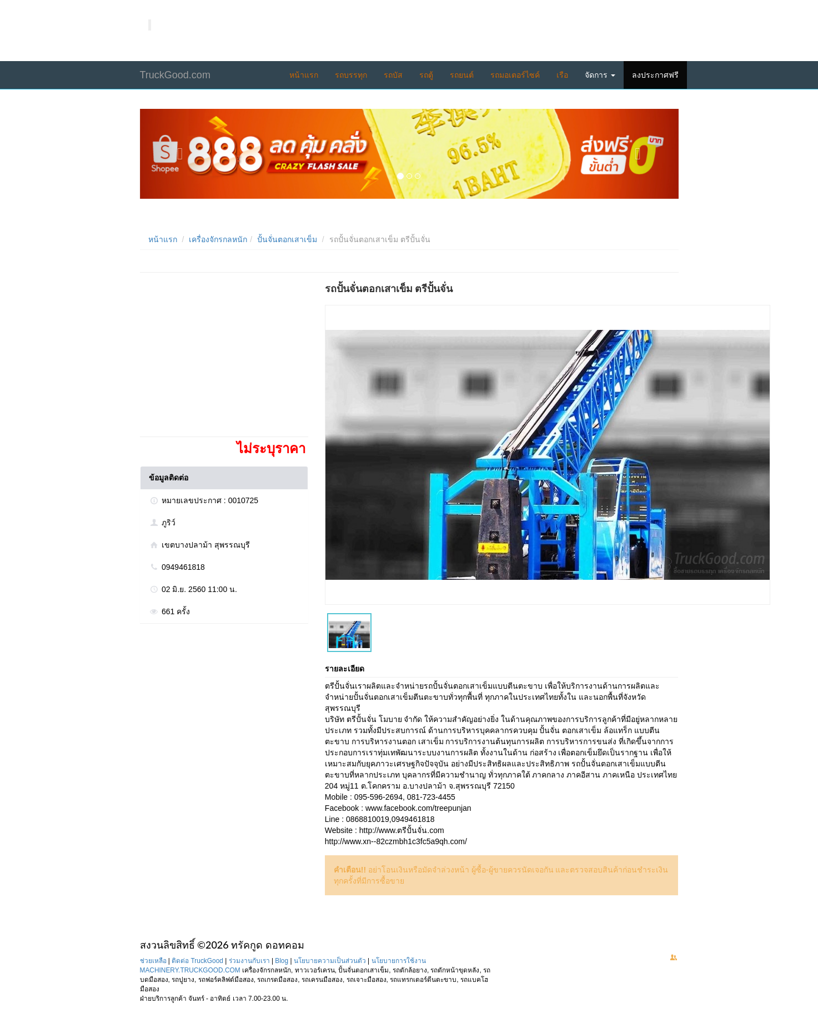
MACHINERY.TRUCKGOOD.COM (190, 970)
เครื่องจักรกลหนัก (218, 239)
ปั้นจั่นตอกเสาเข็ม (287, 239)
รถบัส (393, 75)
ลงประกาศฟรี (655, 75)
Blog (281, 961)
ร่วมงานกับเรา (249, 961)
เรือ (562, 75)
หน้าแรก (303, 75)
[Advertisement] (223, 358)
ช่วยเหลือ (153, 961)
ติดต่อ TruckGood (197, 961)
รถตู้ (426, 75)
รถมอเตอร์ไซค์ (515, 75)
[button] (180, 154)
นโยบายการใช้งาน (399, 961)
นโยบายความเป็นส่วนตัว (330, 961)
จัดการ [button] (600, 75)
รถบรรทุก (351, 75)
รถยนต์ (462, 75)
